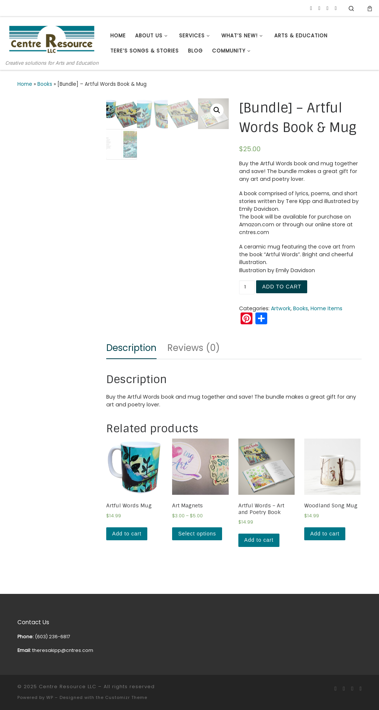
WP (49, 697)
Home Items (326, 308)
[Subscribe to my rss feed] (335, 8)
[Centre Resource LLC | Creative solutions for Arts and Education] (52, 38)
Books (44, 84)
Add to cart (281, 287)
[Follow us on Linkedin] (327, 8)
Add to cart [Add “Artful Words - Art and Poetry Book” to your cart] (259, 540)
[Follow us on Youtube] (319, 8)
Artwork (281, 308)
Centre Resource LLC (67, 686)
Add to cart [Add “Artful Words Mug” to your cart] (126, 534)
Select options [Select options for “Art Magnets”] (197, 534)
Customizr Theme (126, 697)
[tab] (131, 348)
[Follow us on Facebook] (311, 8)
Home (24, 84)
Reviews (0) (193, 347)
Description (131, 347)
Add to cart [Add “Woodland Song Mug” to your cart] (324, 534)
